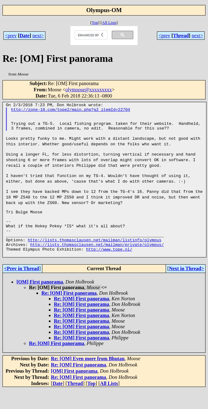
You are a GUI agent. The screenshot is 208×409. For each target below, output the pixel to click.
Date (25, 35)
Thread (181, 35)
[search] (90, 35)
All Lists (109, 22)
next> (38, 35)
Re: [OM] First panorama (69, 312)
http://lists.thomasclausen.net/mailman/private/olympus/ (97, 262)
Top (95, 22)
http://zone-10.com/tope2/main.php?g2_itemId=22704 (70, 111)
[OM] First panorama (40, 301)
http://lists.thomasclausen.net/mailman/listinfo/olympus (94, 256)
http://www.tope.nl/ (109, 267)
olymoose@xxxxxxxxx (88, 89)
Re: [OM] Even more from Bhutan (88, 378)
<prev (11, 35)
